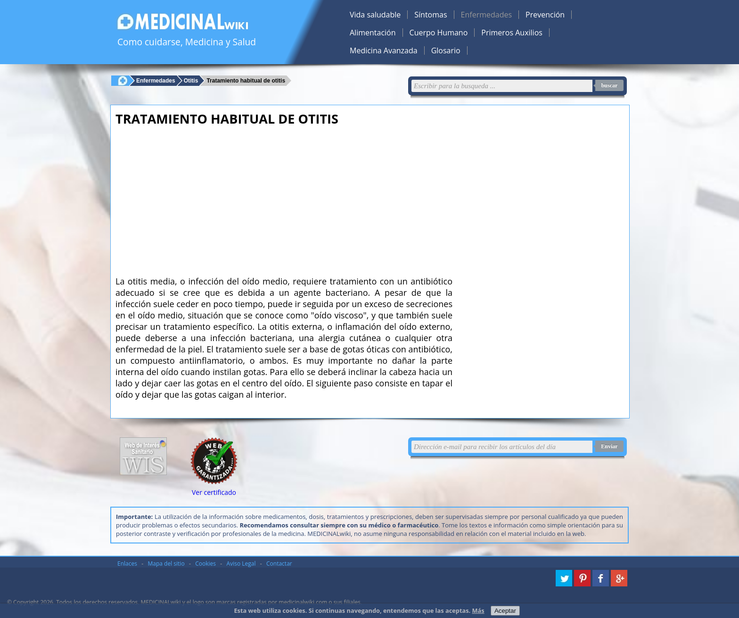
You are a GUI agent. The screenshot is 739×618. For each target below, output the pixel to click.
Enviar (609, 446)
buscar (609, 85)
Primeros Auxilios (511, 32)
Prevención (545, 14)
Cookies (205, 564)
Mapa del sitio (166, 564)
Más (478, 610)
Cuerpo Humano (439, 32)
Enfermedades (486, 14)
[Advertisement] (283, 198)
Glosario (445, 50)
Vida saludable (375, 14)
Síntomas (430, 14)
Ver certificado (214, 492)
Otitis (191, 80)
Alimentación (373, 32)
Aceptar (505, 610)
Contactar (279, 564)
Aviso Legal (241, 564)
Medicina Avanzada (384, 50)
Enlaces (127, 564)
